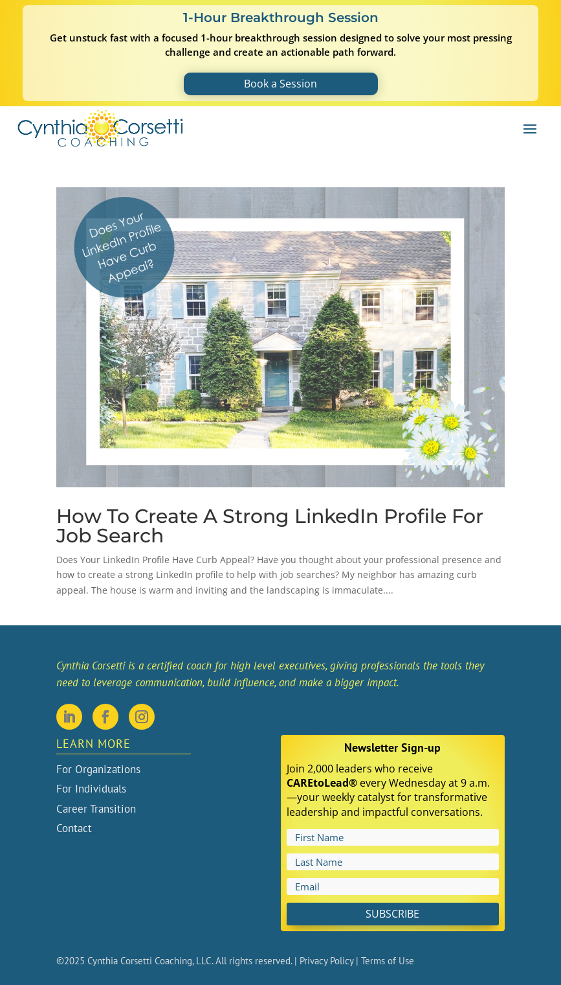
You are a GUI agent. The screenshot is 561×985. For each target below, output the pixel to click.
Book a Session (280, 83)
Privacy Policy (326, 961)
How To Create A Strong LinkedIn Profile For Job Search (269, 526)
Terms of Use (387, 961)
